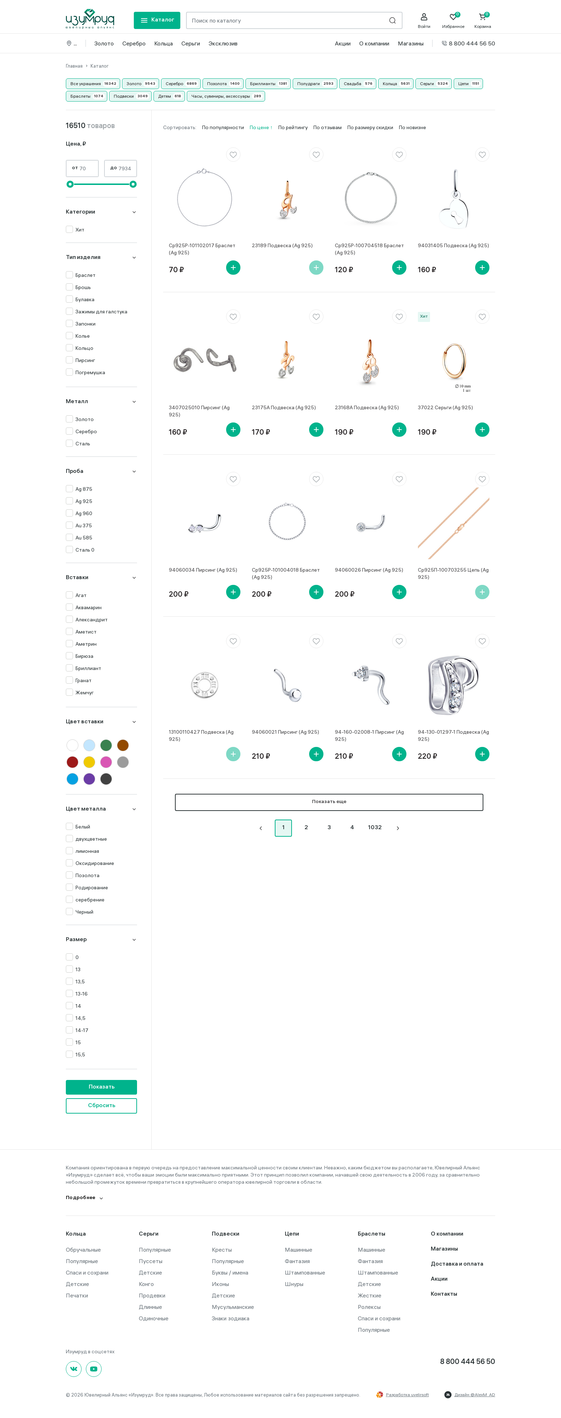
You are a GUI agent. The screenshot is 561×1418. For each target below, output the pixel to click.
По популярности (223, 127)
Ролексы (369, 1306)
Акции (343, 43)
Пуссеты (150, 1260)
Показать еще (329, 802)
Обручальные (83, 1249)
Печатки (77, 1295)
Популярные (82, 1260)
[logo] (90, 19)
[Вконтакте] (74, 1369)
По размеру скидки (370, 127)
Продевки (152, 1295)
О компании (374, 43)
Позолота (217, 83)
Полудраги (308, 83)
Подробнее (81, 1198)
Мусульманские (233, 1306)
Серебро (134, 43)
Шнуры (294, 1283)
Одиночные (154, 1317)
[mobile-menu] (157, 20)
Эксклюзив (223, 43)
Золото (104, 43)
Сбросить (101, 1105)
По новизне (412, 127)
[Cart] (482, 21)
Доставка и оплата (457, 1264)
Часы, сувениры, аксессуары (220, 95)
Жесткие (369, 1295)
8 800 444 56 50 (468, 43)
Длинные (150, 1306)
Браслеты (80, 95)
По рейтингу (293, 127)
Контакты (444, 1294)
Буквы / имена (230, 1272)
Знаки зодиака (230, 1317)
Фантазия (297, 1260)
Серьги (190, 43)
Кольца (163, 43)
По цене (260, 127)
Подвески (124, 95)
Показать (101, 1087)
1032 (375, 828)
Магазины (411, 43)
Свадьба (352, 83)
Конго (146, 1283)
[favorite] (233, 154)
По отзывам (327, 127)
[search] (392, 20)
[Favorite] (453, 21)
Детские (77, 1283)
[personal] (423, 21)
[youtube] (94, 1369)
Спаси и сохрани (87, 1272)
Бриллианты (262, 83)
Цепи (463, 83)
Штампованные (305, 1272)
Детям (164, 95)
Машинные (298, 1249)
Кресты (222, 1249)
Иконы (220, 1283)
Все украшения (85, 83)
